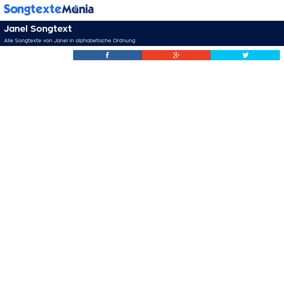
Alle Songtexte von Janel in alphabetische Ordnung (69, 40)
